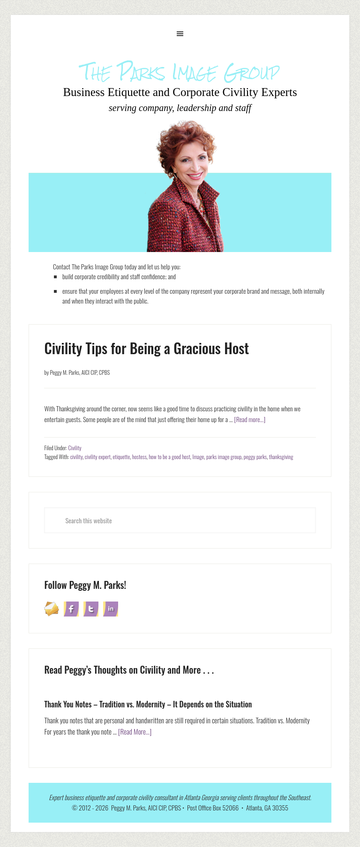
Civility (74, 448)
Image (198, 457)
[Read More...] (135, 731)
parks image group (223, 457)
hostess (139, 457)
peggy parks (255, 457)
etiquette (121, 457)
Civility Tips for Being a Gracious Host (146, 347)
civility (76, 457)
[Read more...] (249, 419)
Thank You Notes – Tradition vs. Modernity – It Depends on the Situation (148, 704)
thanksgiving (281, 457)
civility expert (98, 457)
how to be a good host (169, 457)
